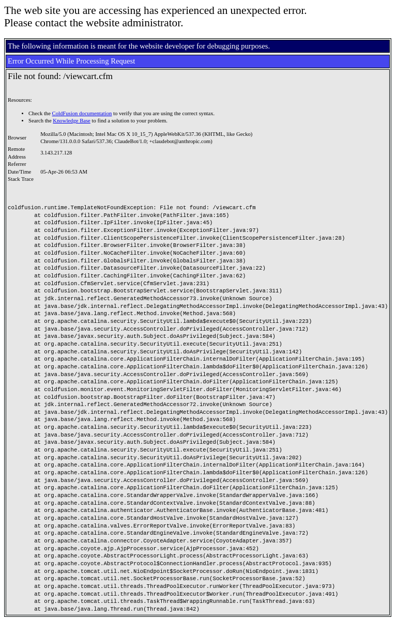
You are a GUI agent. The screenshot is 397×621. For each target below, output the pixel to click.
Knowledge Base (71, 120)
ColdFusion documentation (82, 113)
